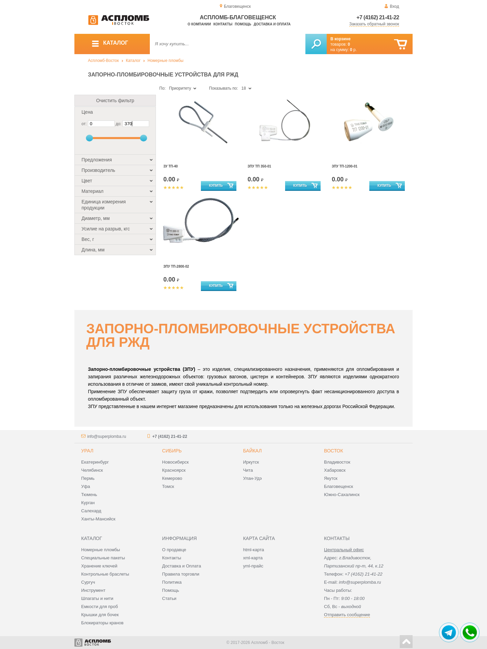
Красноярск (173, 470)
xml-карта (253, 557)
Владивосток (337, 462)
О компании (199, 24)
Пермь (88, 478)
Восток (333, 450)
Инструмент (93, 590)
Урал (87, 450)
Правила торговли (180, 574)
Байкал (252, 450)
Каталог (133, 60)
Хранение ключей (99, 565)
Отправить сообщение (347, 614)
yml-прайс (253, 565)
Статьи (169, 598)
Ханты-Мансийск (98, 518)
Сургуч (88, 582)
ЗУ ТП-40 (170, 166)
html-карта (253, 549)
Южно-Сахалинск (342, 494)
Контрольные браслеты (105, 574)
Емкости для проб (99, 606)
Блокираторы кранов (102, 622)
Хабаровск (335, 470)
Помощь (243, 24)
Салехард (91, 510)
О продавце (174, 549)
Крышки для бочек (100, 614)
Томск (168, 486)
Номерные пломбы (165, 60)
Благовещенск (338, 486)
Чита (248, 470)
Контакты (222, 24)
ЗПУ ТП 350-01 (259, 166)
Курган (88, 502)
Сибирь (172, 450)
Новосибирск (175, 462)
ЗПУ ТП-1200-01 (344, 166)
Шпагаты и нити (97, 598)
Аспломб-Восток (103, 60)
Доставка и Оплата (181, 565)
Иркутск (251, 462)
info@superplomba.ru (106, 436)
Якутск (331, 478)
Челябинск (92, 470)
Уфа (85, 486)
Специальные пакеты (103, 557)
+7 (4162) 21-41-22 (377, 17)
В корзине (340, 39)
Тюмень (89, 494)
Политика (172, 582)
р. (353, 49)
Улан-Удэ (252, 478)
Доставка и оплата (272, 24)
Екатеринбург (95, 462)
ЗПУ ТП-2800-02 (176, 266)
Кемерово (172, 478)
